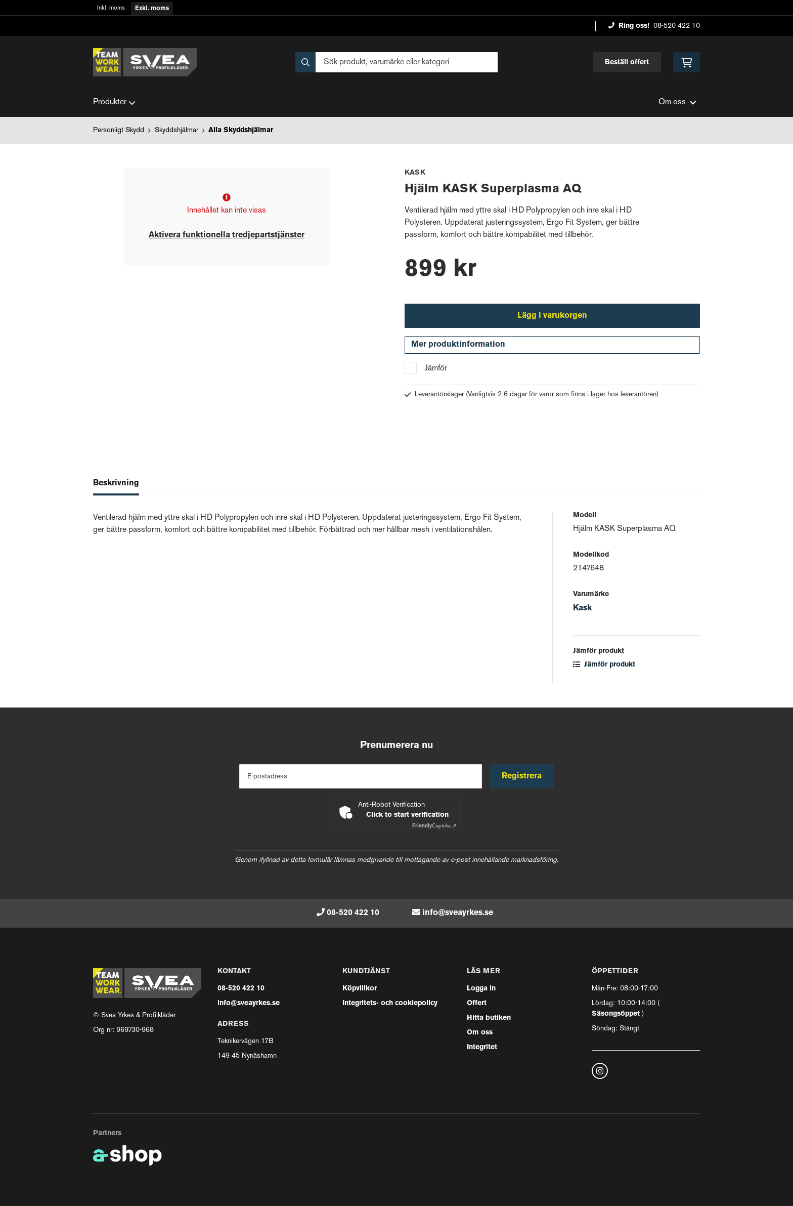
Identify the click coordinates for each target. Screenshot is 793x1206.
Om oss (480, 1032)
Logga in (481, 988)
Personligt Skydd (118, 130)
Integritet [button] (482, 1047)
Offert (477, 1003)
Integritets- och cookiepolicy (389, 1003)
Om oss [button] (677, 102)
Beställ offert (627, 62)
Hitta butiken (489, 1018)
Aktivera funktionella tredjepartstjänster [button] (226, 235)
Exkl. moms (152, 8)
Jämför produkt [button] (604, 665)
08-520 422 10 (676, 26)
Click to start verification (407, 815)
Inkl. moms (111, 8)
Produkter (114, 103)
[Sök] (396, 62)
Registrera (522, 776)
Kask (582, 608)
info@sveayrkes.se (457, 913)
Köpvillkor (359, 988)
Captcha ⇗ (434, 826)
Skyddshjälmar (176, 130)
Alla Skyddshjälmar (240, 130)
